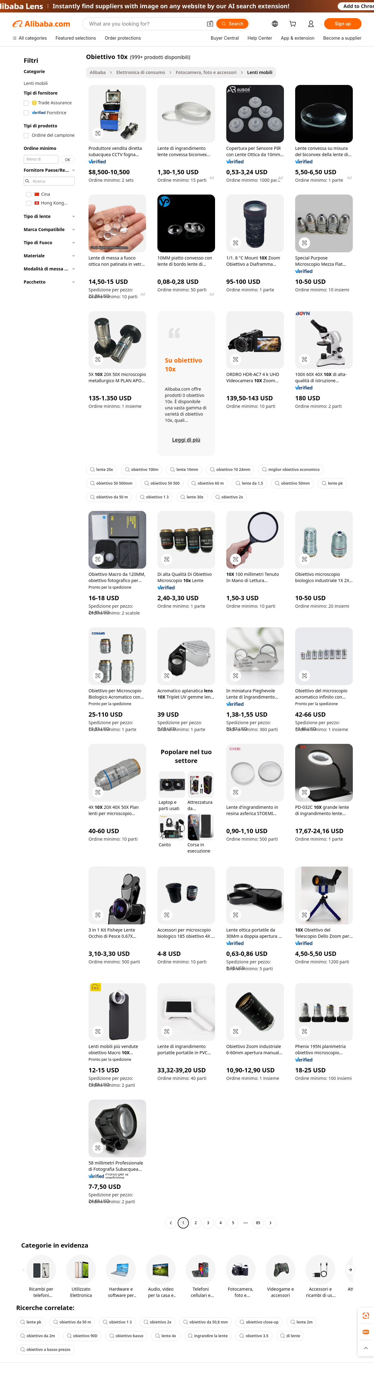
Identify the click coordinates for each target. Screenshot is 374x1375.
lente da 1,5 (249, 483)
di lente (290, 1335)
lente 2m (301, 1322)
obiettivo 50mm (292, 483)
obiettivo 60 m (207, 483)
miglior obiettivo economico (290, 469)
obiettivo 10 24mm (230, 469)
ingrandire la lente (208, 1335)
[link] (366, 1316)
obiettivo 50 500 (162, 483)
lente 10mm (184, 469)
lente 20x (101, 469)
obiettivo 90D (82, 1335)
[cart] (294, 24)
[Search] (232, 24)
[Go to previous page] (170, 1223)
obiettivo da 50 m (109, 497)
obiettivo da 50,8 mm (205, 1322)
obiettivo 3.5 (253, 1335)
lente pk (332, 483)
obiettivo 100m (142, 469)
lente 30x (192, 497)
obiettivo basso (126, 1335)
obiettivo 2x (229, 497)
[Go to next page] (270, 1223)
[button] (210, 24)
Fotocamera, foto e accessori (206, 72)
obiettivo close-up (259, 1322)
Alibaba (98, 72)
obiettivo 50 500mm (111, 483)
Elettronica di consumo (140, 72)
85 (258, 1222)
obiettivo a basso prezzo (45, 1349)
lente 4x (165, 1335)
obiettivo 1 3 (154, 497)
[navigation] (47, 640)
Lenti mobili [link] (259, 72)
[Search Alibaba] (145, 23)
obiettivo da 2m (37, 1335)
